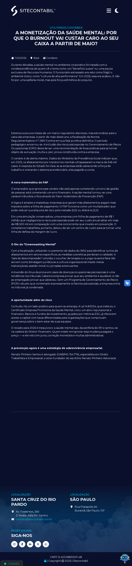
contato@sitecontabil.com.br (34, 519)
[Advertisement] (66, 107)
